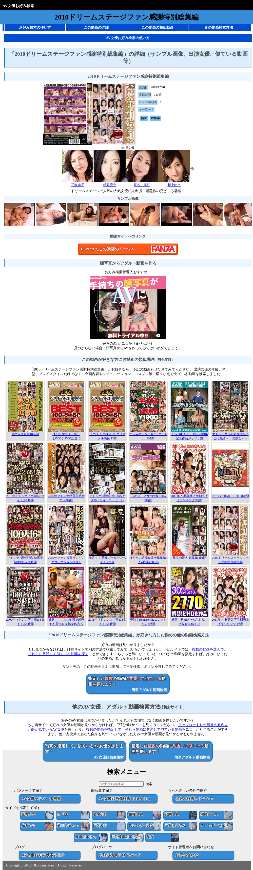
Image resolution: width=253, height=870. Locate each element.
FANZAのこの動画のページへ (108, 249)
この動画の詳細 (96, 27)
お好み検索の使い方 (35, 27)
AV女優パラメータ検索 (41, 798)
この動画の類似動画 (157, 27)
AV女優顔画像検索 (125, 798)
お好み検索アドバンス (194, 798)
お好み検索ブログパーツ (120, 855)
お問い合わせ (187, 855)
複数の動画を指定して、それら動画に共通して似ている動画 (134, 729)
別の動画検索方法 (219, 27)
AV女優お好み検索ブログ (43, 855)
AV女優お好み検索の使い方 (127, 38)
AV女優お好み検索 (18, 6)
